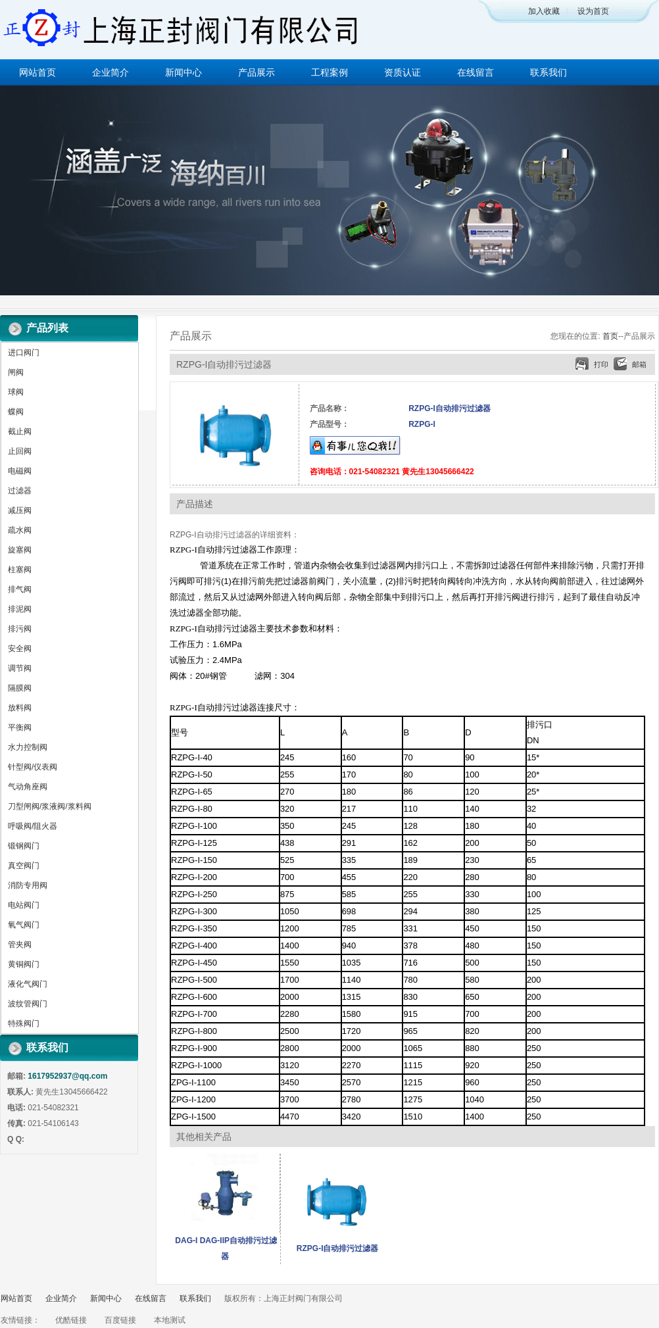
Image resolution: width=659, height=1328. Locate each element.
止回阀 (20, 451)
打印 (601, 364)
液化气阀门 (27, 984)
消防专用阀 (27, 885)
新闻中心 (183, 72)
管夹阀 (20, 944)
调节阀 (20, 668)
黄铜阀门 (23, 964)
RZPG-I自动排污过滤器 (338, 1248)
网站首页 (37, 72)
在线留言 (475, 72)
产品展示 (256, 72)
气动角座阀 (27, 786)
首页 (610, 336)
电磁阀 (20, 471)
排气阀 (20, 589)
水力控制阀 (27, 747)
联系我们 (548, 72)
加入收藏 (544, 11)
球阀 (16, 392)
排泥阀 (20, 609)
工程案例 (329, 72)
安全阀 (20, 648)
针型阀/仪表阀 (32, 767)
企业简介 (110, 72)
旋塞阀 (20, 549)
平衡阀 (20, 727)
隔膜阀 (20, 688)
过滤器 (20, 490)
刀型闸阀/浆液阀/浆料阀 (49, 806)
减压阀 (20, 510)
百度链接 (120, 1320)
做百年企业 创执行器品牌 (329, 190)
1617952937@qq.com (67, 1076)
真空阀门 (23, 865)
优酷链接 (71, 1320)
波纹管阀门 (27, 1003)
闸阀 (16, 372)
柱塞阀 (20, 569)
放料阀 (20, 707)
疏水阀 (20, 530)
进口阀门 (23, 352)
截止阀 (20, 431)
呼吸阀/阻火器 (32, 826)
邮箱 (639, 364)
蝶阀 (16, 411)
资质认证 (402, 72)
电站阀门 (23, 905)
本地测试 (169, 1320)
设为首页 (593, 11)
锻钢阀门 (23, 845)
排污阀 (20, 628)
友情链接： (20, 1320)
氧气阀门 (23, 924)
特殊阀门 (23, 1023)
